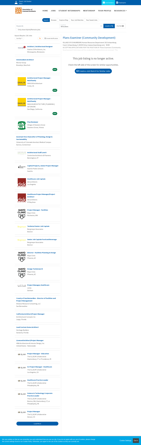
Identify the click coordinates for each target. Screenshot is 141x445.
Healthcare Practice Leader (37, 380)
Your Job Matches (77, 20)
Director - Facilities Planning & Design (41, 253)
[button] (120, 26)
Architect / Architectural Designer (40, 46)
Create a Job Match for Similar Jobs (93, 71)
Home (45, 10)
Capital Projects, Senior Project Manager (42, 166)
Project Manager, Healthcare (38, 285)
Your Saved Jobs (91, 20)
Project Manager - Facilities (37, 210)
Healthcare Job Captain (36, 179)
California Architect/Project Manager (30, 314)
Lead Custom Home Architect (27, 327)
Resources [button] (119, 10)
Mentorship (89, 10)
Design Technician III (35, 269)
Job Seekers (108, 2)
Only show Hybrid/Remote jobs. (29, 30)
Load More (37, 424)
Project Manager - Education (38, 354)
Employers (121, 2)
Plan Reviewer (32, 122)
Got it (136, 440)
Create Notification (51, 38)
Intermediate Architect (25, 60)
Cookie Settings (125, 440)
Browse (53, 20)
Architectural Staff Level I (37, 152)
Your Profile (104, 10)
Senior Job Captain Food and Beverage (42, 239)
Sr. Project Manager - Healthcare (39, 367)
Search (46, 20)
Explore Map (63, 20)
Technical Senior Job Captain (38, 226)
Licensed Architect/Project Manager (30, 340)
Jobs (53, 10)
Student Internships (69, 10)
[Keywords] (37, 26)
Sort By (18, 38)
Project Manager (33, 411)
